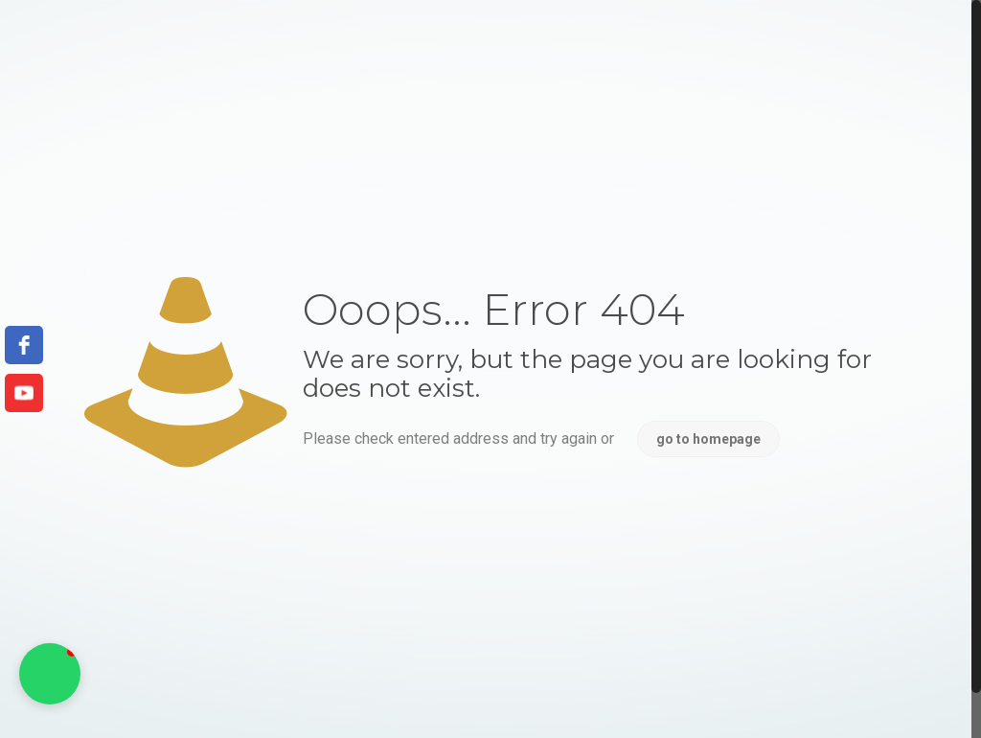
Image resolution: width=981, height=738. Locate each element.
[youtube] (24, 393)
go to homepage (708, 439)
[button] (49, 673)
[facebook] (24, 345)
